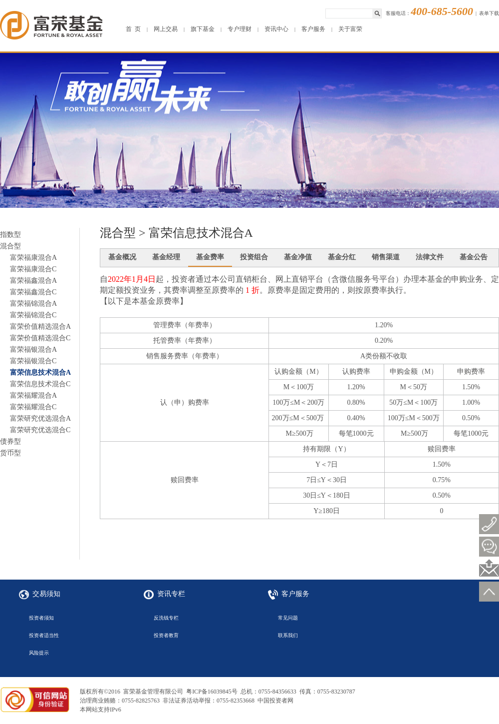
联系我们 (288, 635)
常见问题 (288, 618)
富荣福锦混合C (33, 315)
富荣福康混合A (33, 257)
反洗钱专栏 (166, 618)
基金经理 (166, 257)
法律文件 (430, 257)
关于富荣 (350, 28)
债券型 (10, 441)
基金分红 (342, 257)
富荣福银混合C (33, 361)
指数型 (10, 234)
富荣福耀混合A (33, 395)
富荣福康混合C (33, 269)
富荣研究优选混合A (40, 418)
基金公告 (474, 257)
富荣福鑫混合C (33, 292)
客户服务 (313, 28)
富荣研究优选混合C (40, 430)
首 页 (133, 28)
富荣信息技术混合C (40, 384)
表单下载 (489, 13)
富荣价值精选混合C (40, 338)
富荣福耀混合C (33, 407)
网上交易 (166, 28)
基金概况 (122, 257)
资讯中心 (276, 28)
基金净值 (298, 257)
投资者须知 (41, 618)
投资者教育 (166, 635)
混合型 (10, 246)
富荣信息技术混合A (40, 372)
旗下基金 (203, 28)
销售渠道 (386, 257)
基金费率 (210, 257)
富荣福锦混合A (33, 303)
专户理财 (239, 28)
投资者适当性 (44, 635)
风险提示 (39, 653)
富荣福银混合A (33, 349)
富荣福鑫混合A (33, 280)
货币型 (10, 453)
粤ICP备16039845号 (212, 691)
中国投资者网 (275, 700)
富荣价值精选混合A (40, 326)
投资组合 (254, 257)
